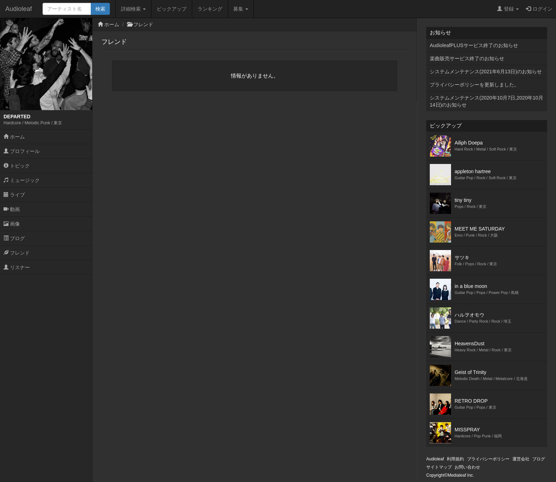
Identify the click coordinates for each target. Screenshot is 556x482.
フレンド (17, 253)
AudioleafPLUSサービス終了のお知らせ (474, 45)
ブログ (14, 238)
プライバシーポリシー (488, 459)
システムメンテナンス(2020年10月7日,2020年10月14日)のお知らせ (486, 101)
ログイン (539, 9)
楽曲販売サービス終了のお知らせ (467, 58)
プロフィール (22, 151)
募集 (240, 9)
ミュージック (22, 180)
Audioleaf (18, 8)
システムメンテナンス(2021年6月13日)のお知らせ (486, 71)
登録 (508, 9)
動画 (12, 209)
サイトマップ (439, 467)
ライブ (14, 195)
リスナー (17, 267)
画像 (12, 224)
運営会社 (520, 459)
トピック (17, 166)
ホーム (14, 137)
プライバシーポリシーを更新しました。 (474, 84)
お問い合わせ (467, 467)
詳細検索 (133, 9)
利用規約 (455, 459)
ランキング (210, 9)
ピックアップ (172, 9)
